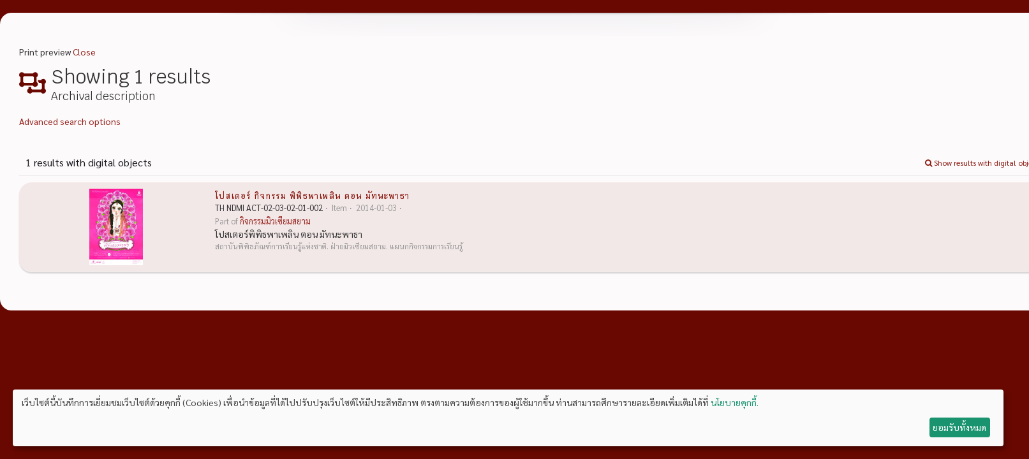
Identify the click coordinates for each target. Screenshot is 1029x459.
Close (84, 51)
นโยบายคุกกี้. (735, 402)
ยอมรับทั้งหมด (959, 427)
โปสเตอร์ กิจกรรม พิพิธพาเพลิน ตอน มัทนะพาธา (312, 195)
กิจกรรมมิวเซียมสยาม (275, 221)
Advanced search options (70, 121)
